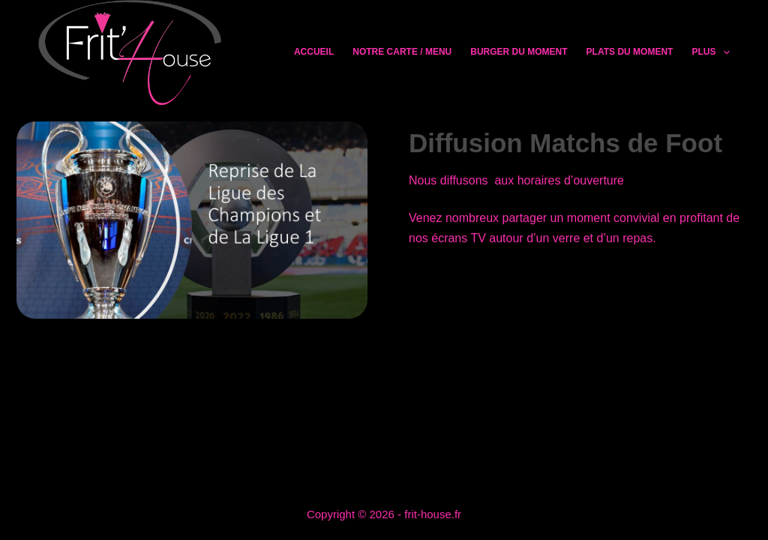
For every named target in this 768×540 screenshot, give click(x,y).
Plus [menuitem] (710, 53)
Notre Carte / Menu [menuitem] (402, 51)
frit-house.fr (432, 514)
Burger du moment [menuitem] (518, 51)
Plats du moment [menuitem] (630, 51)
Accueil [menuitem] (314, 51)
